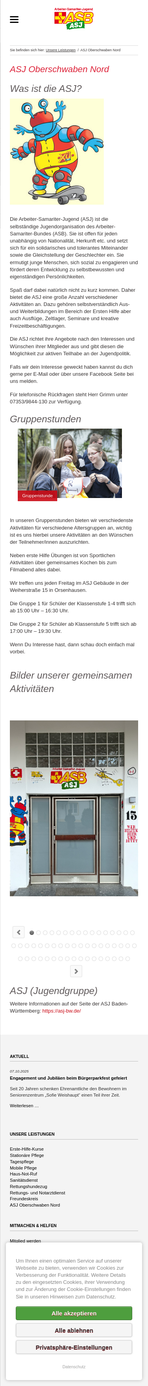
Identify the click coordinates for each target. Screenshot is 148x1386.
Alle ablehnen (74, 1330)
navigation (14, 19)
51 (121, 959)
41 (54, 959)
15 (125, 933)
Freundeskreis (24, 1198)
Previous (18, 932)
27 (80, 946)
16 (132, 933)
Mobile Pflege (23, 1168)
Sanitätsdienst (24, 1180)
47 (94, 959)
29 (94, 946)
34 (127, 946)
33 (121, 946)
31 (107, 946)
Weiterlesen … (24, 1105)
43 (67, 959)
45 (80, 959)
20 (34, 946)
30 (101, 946)
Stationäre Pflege (27, 1155)
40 (47, 959)
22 (47, 946)
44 (74, 959)
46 (87, 959)
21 (40, 946)
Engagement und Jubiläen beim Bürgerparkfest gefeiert (68, 1078)
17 (13, 946)
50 (114, 959)
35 (134, 946)
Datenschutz (74, 1366)
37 (27, 959)
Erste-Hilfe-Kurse (27, 1149)
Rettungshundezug (28, 1186)
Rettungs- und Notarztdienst (37, 1192)
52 (127, 959)
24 (60, 946)
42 (60, 959)
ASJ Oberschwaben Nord (35, 1205)
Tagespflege (22, 1161)
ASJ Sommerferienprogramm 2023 (92, 933)
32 (114, 946)
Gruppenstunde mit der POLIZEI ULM (79, 933)
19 (27, 946)
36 (20, 959)
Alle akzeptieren (73, 1313)
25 (67, 946)
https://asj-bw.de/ (61, 1011)
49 (107, 959)
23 (54, 946)
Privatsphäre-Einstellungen (74, 1347)
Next (76, 971)
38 (34, 959)
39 (40, 959)
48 (101, 959)
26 (74, 946)
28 (87, 946)
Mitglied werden (25, 1241)
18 (20, 946)
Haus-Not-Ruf (23, 1173)
